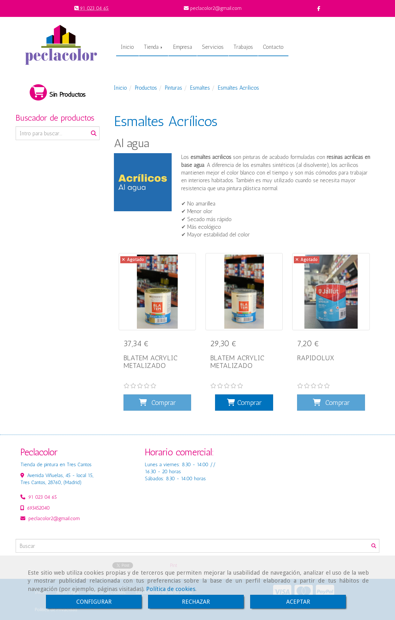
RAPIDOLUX (315, 358)
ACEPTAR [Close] (298, 601)
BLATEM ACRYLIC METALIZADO (150, 362)
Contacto (273, 47)
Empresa (182, 47)
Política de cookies (170, 589)
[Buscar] (58, 133)
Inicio (127, 47)
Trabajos (243, 47)
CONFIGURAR (94, 601)
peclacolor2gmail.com (54, 511)
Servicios (213, 47)
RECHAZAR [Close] (196, 601)
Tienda (153, 47)
